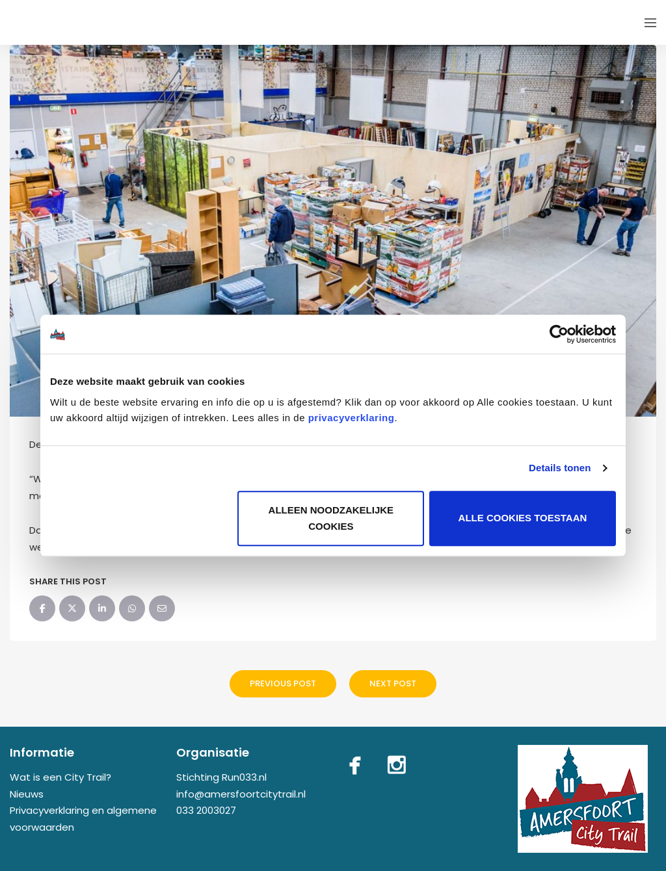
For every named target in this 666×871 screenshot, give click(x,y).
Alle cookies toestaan (523, 518)
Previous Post (283, 683)
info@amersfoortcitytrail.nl (241, 794)
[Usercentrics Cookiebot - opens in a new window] (559, 334)
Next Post (392, 683)
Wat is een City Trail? (60, 777)
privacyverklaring (351, 417)
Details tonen (560, 467)
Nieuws (27, 794)
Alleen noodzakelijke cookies (331, 518)
